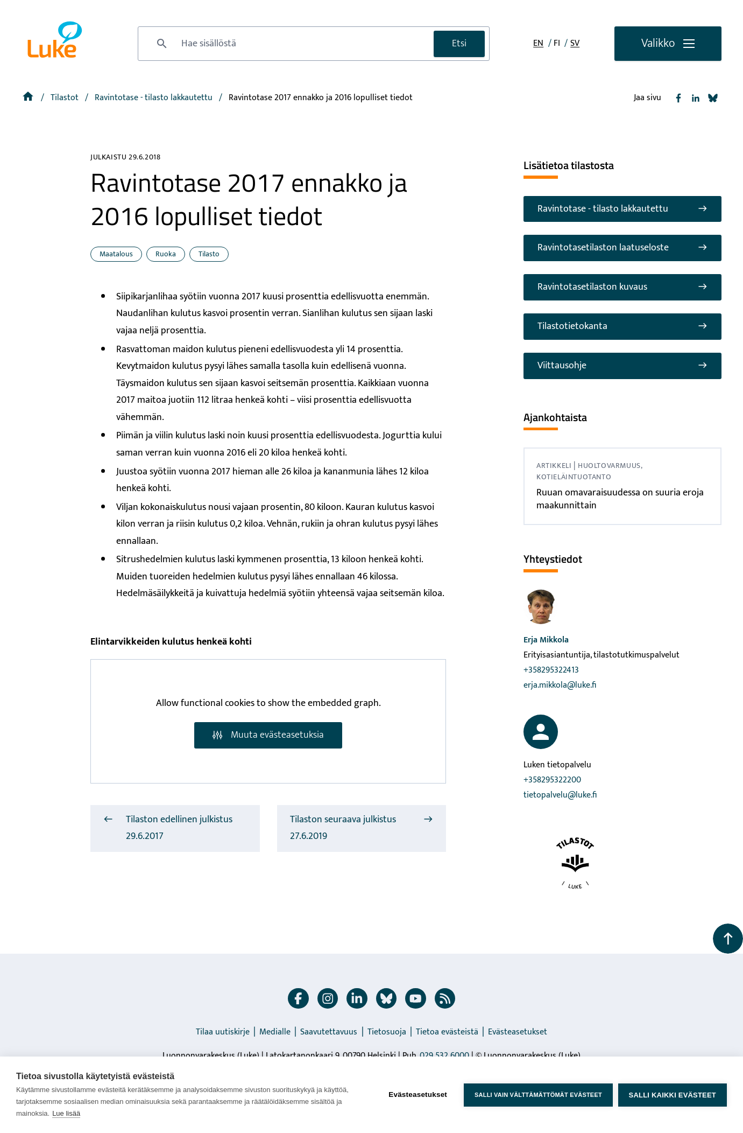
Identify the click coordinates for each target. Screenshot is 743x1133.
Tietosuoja (386, 1032)
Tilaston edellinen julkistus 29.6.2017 (167, 828)
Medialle (275, 1032)
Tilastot (66, 97)
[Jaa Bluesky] (712, 98)
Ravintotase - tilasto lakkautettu (622, 209)
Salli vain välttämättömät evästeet (538, 1095)
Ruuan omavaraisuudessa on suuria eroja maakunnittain (620, 499)
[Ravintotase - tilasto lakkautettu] (155, 97)
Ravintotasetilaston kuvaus (622, 287)
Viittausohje (622, 366)
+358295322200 (552, 780)
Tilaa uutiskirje (223, 1032)
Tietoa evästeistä (447, 1032)
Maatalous (116, 254)
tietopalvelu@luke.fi (560, 795)
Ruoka (165, 254)
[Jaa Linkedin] (695, 98)
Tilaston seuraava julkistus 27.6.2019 (362, 828)
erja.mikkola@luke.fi (559, 685)
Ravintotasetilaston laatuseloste (622, 248)
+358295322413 (551, 670)
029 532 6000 (444, 1055)
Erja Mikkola (546, 640)
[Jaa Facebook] (678, 98)
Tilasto (209, 254)
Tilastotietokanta (622, 326)
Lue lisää (66, 1113)
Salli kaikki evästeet (672, 1095)
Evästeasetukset (517, 1032)
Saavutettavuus (328, 1032)
